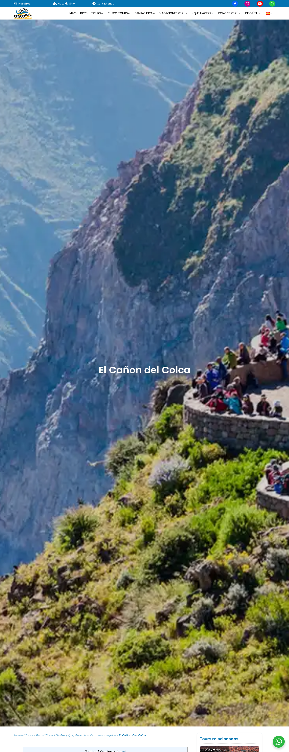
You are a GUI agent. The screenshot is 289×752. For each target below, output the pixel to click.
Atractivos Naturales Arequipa (95, 735)
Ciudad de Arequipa (59, 735)
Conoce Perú (33, 735)
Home (18, 735)
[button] (86, 13)
